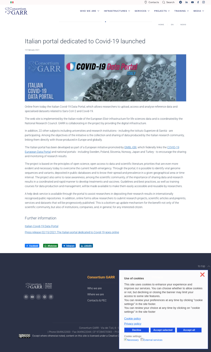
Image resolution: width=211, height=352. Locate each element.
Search (168, 2)
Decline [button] (136, 330)
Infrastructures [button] (117, 11)
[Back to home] (16, 11)
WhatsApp (50, 246)
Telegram (68, 246)
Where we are (95, 294)
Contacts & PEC (97, 300)
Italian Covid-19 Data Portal (41, 226)
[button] (209, 266)
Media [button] (198, 11)
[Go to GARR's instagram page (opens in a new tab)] (38, 297)
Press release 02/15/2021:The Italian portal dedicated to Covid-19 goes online (72, 232)
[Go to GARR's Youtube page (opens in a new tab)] (32, 297)
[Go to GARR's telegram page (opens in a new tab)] (44, 297)
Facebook (32, 246)
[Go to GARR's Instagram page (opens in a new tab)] (26, 297)
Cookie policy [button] (132, 318)
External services (153, 340)
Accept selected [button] (162, 330)
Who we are (94, 288)
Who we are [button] (89, 11)
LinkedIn (86, 246)
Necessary (133, 340)
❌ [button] (202, 274)
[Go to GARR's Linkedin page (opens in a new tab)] (51, 297)
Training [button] (181, 11)
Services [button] (142, 11)
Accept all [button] (189, 330)
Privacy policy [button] (132, 323)
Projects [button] (162, 11)
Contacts (151, 2)
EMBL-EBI (130, 147)
